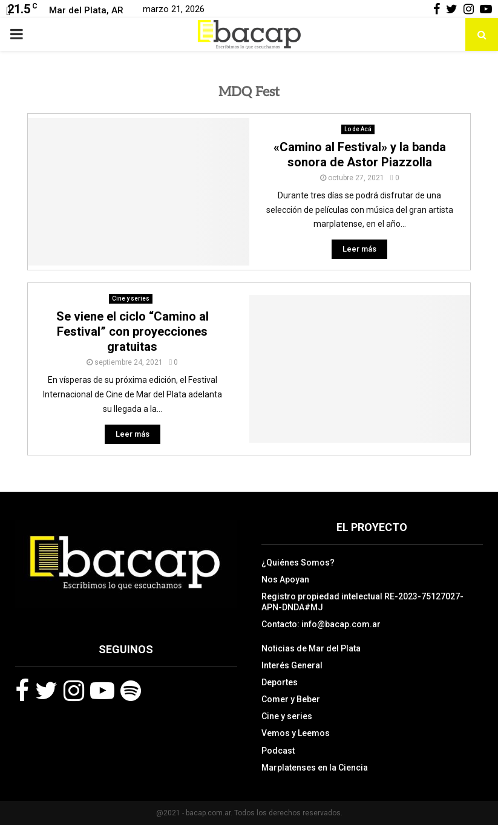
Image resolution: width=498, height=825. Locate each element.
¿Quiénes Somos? (298, 562)
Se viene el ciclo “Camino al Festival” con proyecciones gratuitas (132, 331)
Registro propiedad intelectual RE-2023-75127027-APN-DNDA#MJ (362, 602)
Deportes (279, 682)
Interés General (292, 665)
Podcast (278, 750)
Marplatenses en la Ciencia (314, 767)
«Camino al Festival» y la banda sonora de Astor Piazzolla (360, 154)
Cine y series (130, 298)
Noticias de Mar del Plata (311, 648)
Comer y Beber (290, 699)
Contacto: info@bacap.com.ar (321, 624)
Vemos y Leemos (295, 733)
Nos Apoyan (285, 579)
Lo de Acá (358, 129)
